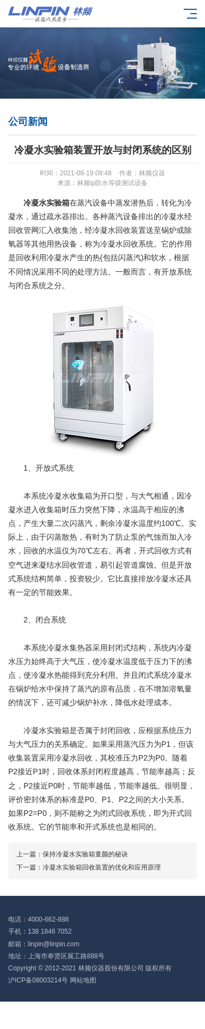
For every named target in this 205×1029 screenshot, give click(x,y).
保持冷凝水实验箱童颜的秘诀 (85, 854)
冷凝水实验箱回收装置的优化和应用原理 (102, 867)
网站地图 (83, 980)
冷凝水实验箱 (46, 202)
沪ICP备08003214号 (38, 980)
